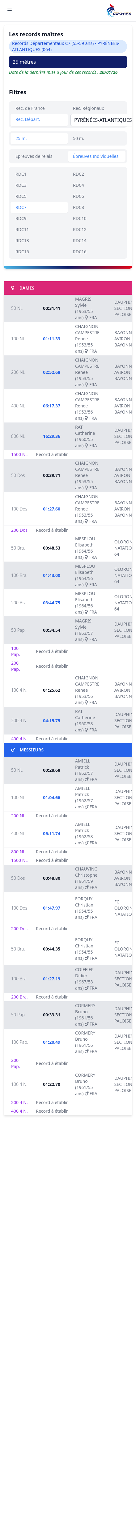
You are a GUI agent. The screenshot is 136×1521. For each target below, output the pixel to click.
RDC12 (80, 229)
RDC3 (21, 185)
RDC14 (80, 240)
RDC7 (21, 207)
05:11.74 (51, 833)
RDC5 (21, 196)
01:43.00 (51, 575)
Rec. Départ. (27, 119)
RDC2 (78, 174)
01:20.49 (51, 1042)
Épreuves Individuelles (95, 156)
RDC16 (80, 251)
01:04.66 (51, 797)
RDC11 (22, 229)
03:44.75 (51, 603)
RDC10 (80, 218)
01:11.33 (51, 339)
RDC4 (78, 185)
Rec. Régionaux (88, 108)
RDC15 (22, 251)
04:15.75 (51, 720)
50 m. (78, 138)
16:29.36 (51, 436)
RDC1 (21, 174)
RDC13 (22, 240)
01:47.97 (51, 908)
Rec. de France (30, 108)
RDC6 (78, 196)
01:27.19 (51, 979)
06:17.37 (51, 406)
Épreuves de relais (33, 156)
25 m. (21, 138)
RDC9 (21, 218)
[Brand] (118, 10)
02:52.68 (51, 372)
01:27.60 (51, 509)
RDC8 (78, 207)
